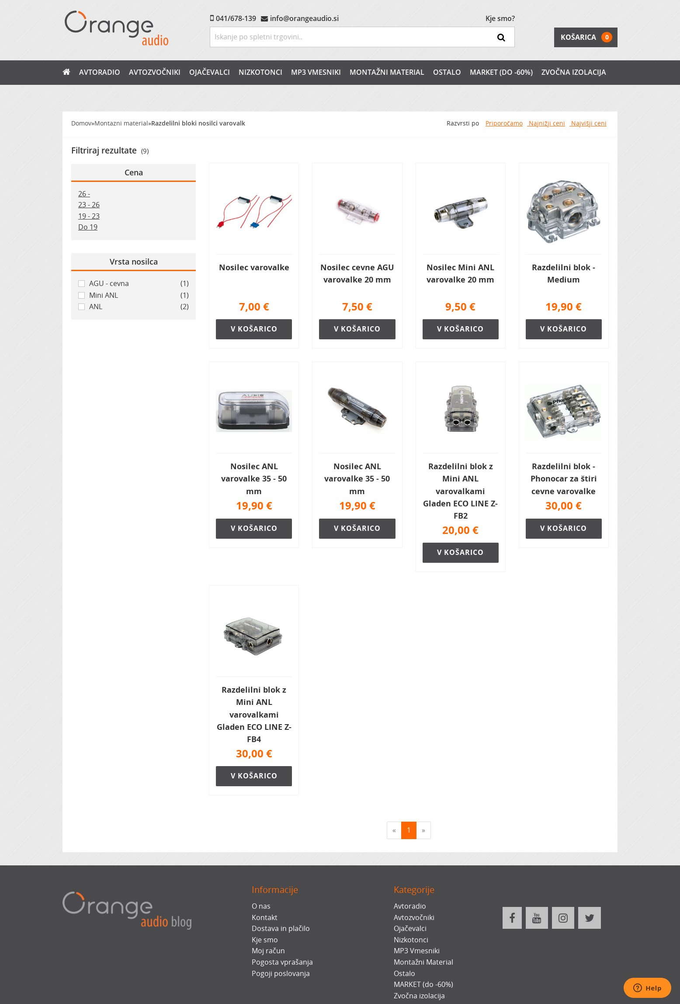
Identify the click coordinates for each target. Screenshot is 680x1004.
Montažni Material (387, 72)
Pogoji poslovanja (281, 973)
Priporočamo (504, 123)
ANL (139, 307)
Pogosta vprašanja (282, 962)
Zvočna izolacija (573, 72)
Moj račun (268, 950)
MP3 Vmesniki (316, 72)
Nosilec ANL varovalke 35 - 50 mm (254, 478)
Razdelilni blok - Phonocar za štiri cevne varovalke (564, 478)
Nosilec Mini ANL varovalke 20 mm (460, 273)
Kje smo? (500, 18)
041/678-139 (236, 18)
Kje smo (265, 940)
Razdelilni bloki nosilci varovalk (198, 123)
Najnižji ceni (546, 123)
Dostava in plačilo (281, 928)
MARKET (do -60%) (501, 72)
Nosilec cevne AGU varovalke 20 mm (357, 273)
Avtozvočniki (154, 72)
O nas (261, 906)
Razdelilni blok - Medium (563, 273)
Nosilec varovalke (254, 267)
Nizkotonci (260, 72)
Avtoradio (99, 72)
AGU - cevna (139, 283)
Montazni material (121, 123)
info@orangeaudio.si (304, 18)
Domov (81, 123)
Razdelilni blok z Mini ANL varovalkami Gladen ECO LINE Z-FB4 (254, 714)
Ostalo (447, 72)
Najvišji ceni (588, 123)
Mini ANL (139, 295)
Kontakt (265, 917)
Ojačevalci (209, 72)
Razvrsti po (463, 123)
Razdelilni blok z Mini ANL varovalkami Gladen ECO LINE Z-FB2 (460, 491)
